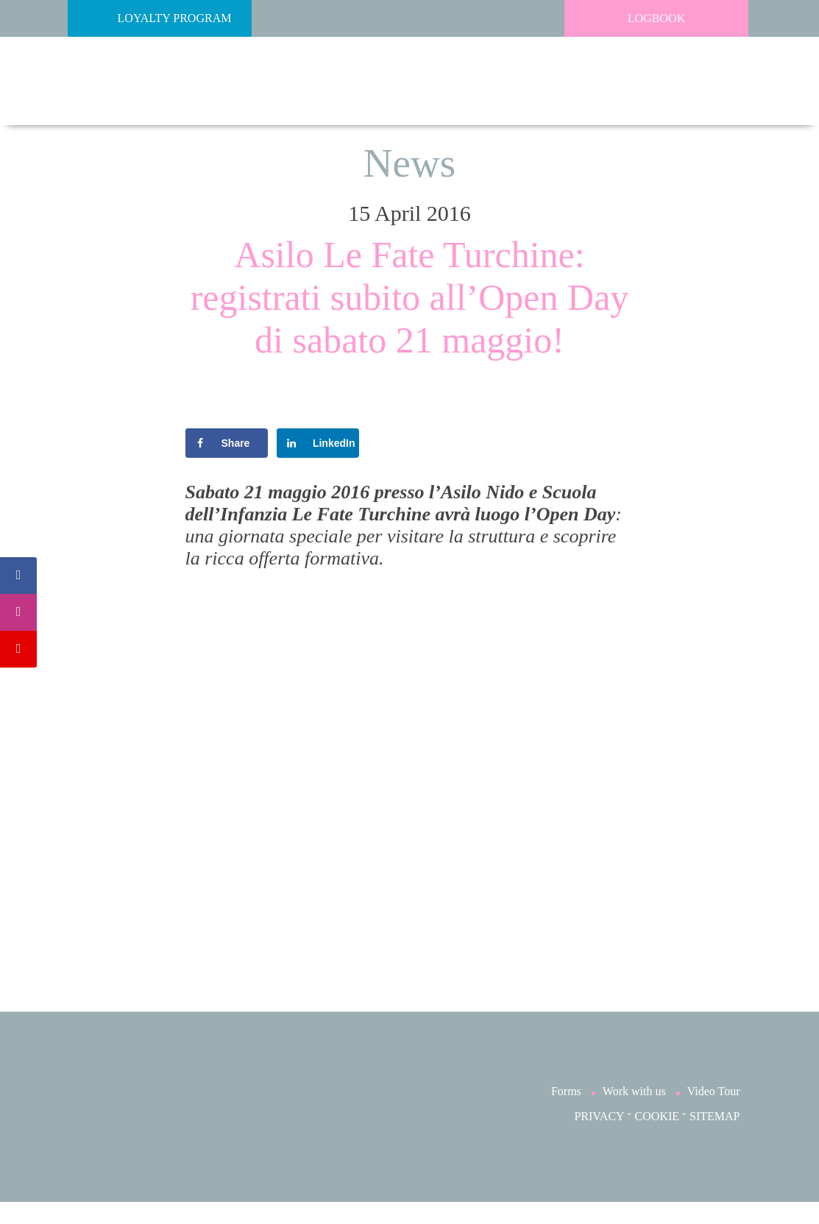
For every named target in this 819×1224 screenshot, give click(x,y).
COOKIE (657, 1138)
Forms (566, 1113)
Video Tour (713, 1113)
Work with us (634, 1113)
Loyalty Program (153, 18)
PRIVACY (599, 1138)
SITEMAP (714, 1138)
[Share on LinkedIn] (318, 443)
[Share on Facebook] (226, 443)
